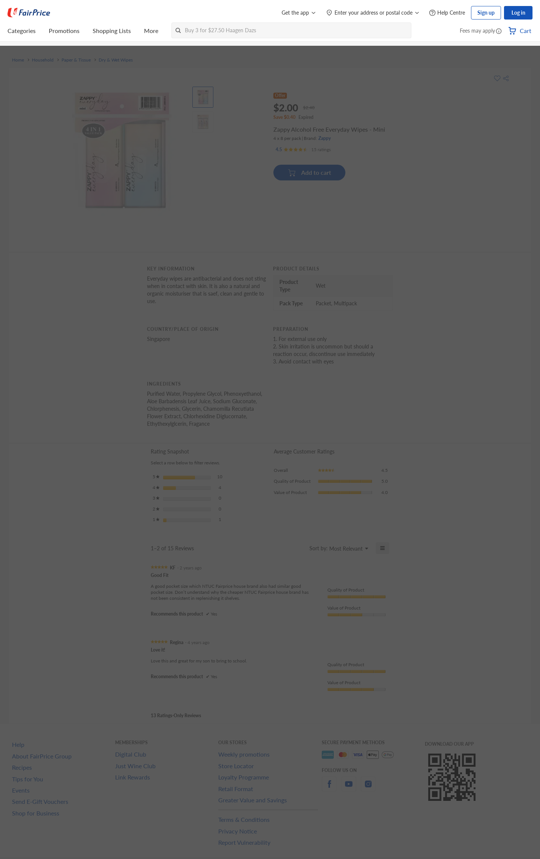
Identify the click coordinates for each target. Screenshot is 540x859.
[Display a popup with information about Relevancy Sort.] (299, 548)
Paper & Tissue (76, 60)
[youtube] (348, 788)
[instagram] (368, 788)
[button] (499, 31)
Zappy (324, 138)
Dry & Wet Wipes (116, 60)
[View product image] (203, 97)
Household (43, 60)
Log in (518, 12)
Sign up (486, 12)
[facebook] (329, 788)
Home (18, 60)
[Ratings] (303, 150)
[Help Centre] (447, 13)
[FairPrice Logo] (29, 13)
